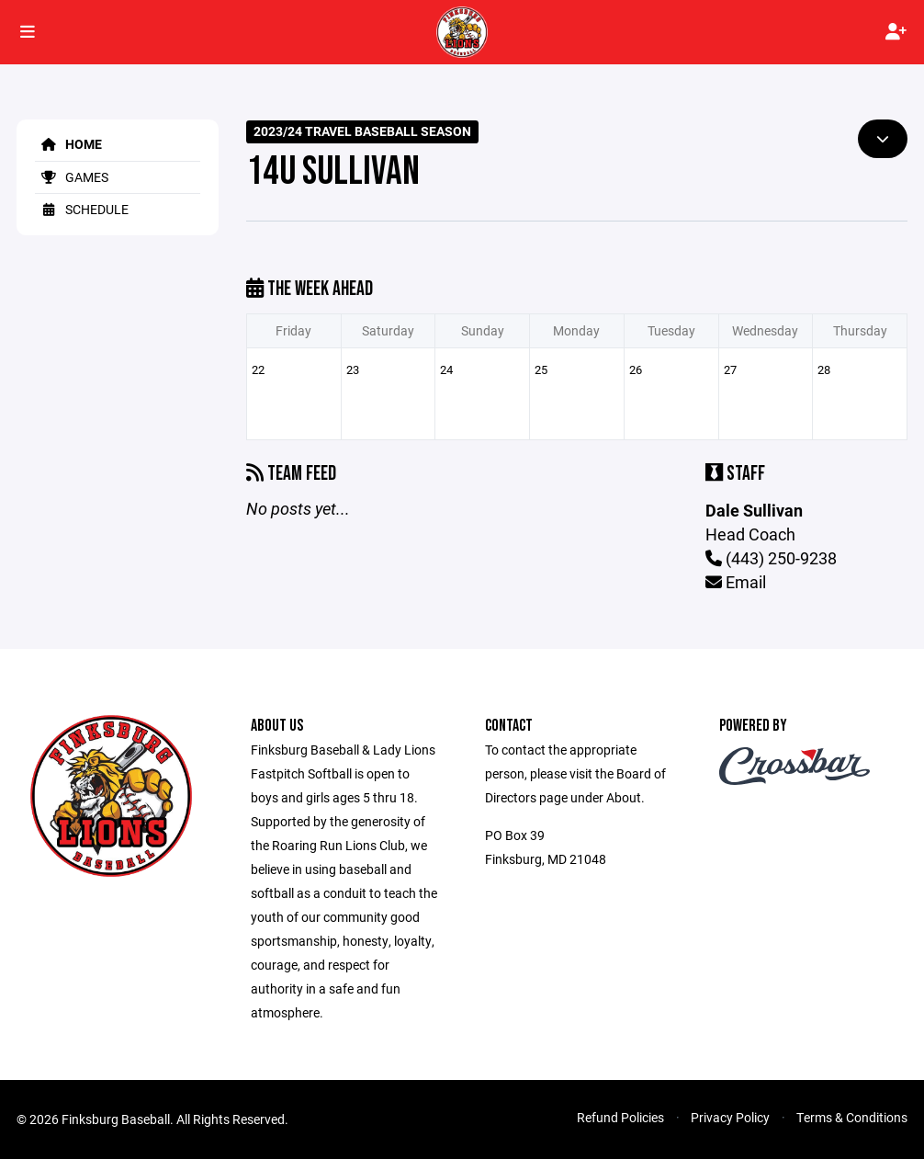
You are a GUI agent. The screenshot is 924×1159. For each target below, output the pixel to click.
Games (71, 177)
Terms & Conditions (851, 1117)
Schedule (82, 209)
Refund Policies (620, 1117)
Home (68, 144)
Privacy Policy (730, 1117)
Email (735, 582)
